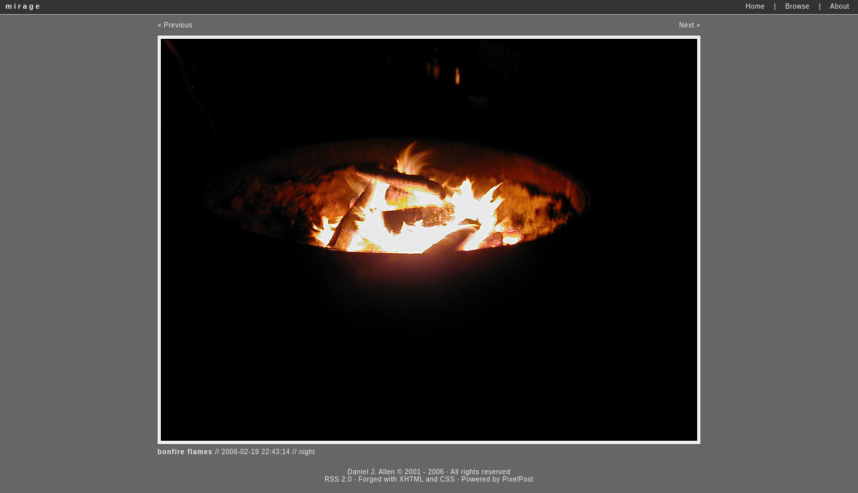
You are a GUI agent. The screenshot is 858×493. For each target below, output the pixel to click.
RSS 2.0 (338, 479)
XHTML (412, 479)
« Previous (175, 25)
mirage (23, 6)
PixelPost (518, 479)
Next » (689, 25)
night (307, 451)
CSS (447, 479)
